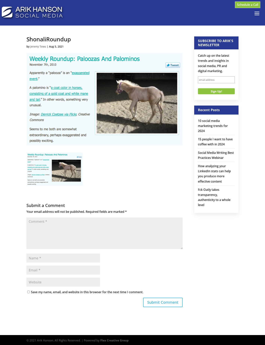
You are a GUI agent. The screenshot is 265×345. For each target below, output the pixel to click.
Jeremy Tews (38, 46)
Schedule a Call (247, 5)
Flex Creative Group (114, 340)
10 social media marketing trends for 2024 (213, 126)
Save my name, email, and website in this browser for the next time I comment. (87, 292)
